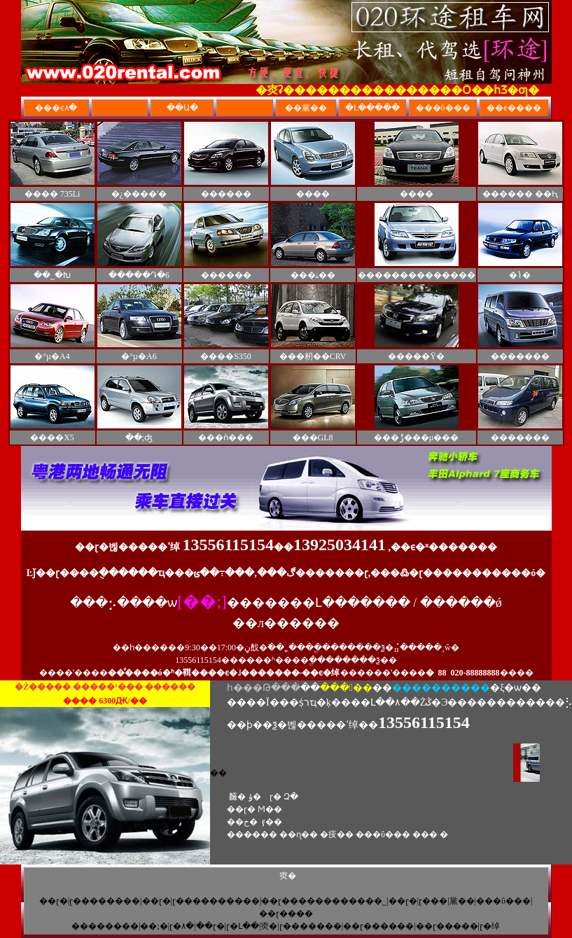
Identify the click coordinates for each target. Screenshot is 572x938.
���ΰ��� (503, 901)
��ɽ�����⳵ (447, 926)
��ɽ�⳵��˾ (156, 901)
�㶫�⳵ (268, 926)
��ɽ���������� (216, 901)
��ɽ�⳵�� (403, 901)
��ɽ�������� (104, 901)
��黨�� (462, 901)
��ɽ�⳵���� (210, 926)
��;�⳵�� (153, 926)
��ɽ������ (378, 926)
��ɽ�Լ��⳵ (242, 926)
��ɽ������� (310, 926)
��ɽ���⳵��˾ (433, 901)
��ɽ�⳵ (53, 901)
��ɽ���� (286, 913)
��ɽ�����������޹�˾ (323, 901)
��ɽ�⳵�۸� (181, 926)
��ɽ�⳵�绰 (490, 926)
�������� (105, 926)
